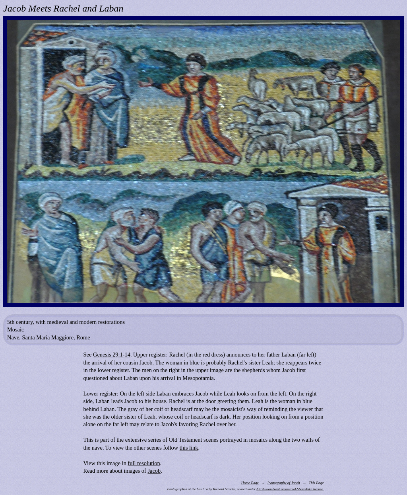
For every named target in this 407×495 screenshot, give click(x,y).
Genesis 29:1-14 (111, 354)
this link (189, 447)
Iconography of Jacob (283, 483)
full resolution (144, 463)
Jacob (154, 471)
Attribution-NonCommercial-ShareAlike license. (290, 489)
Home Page (250, 483)
